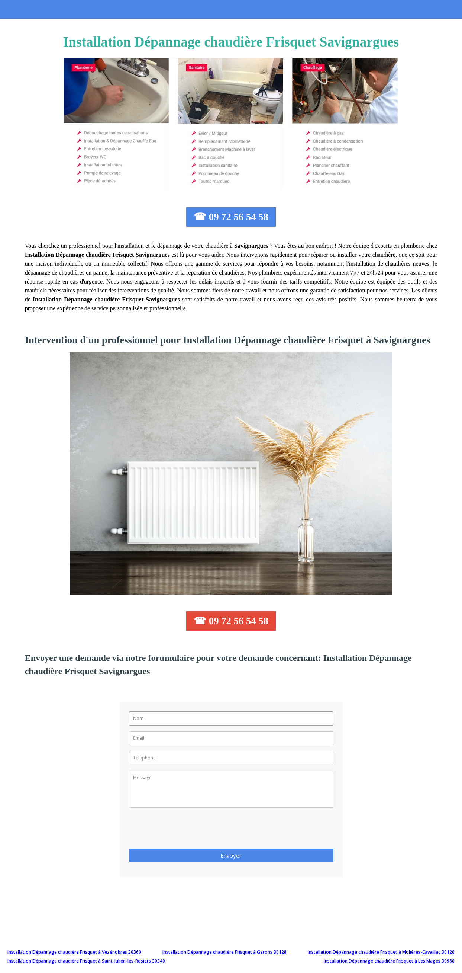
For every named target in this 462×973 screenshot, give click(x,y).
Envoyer (231, 855)
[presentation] (185, 830)
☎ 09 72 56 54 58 (231, 217)
